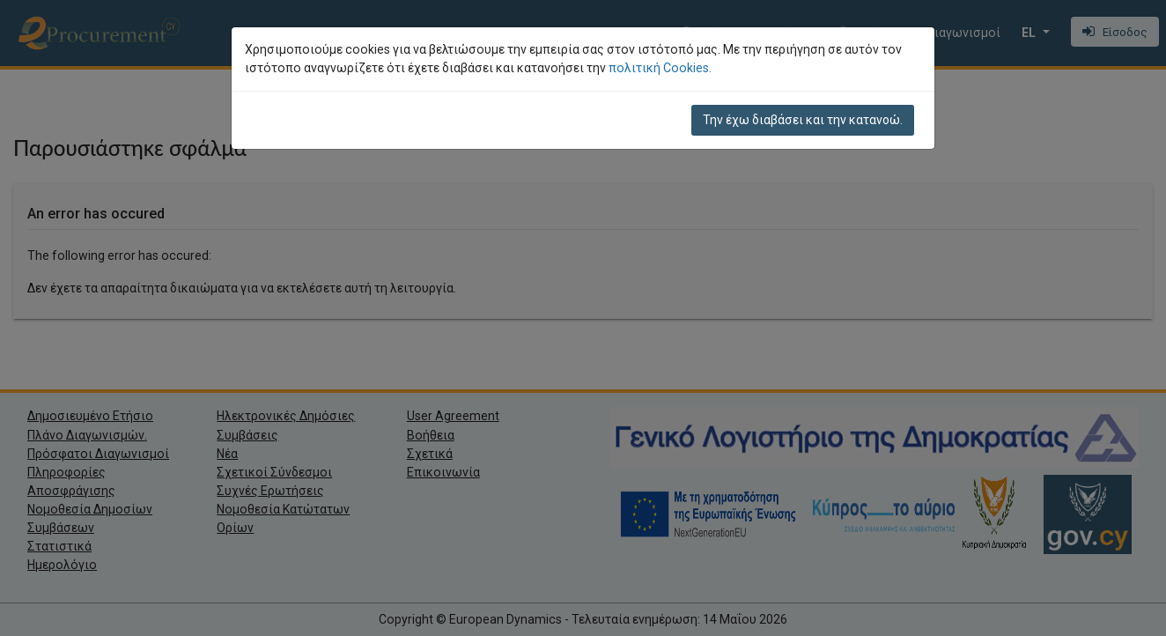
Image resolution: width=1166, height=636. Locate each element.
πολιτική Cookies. (660, 68)
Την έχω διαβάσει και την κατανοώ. (803, 120)
